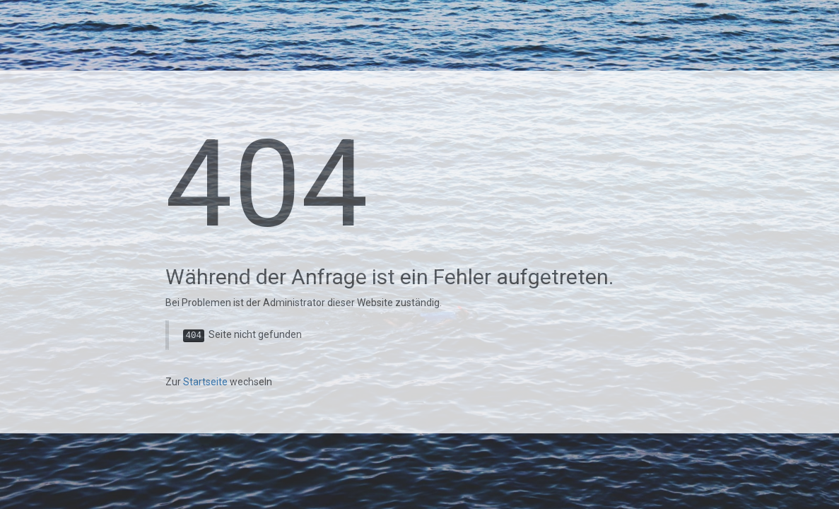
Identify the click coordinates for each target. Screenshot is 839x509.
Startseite (205, 381)
